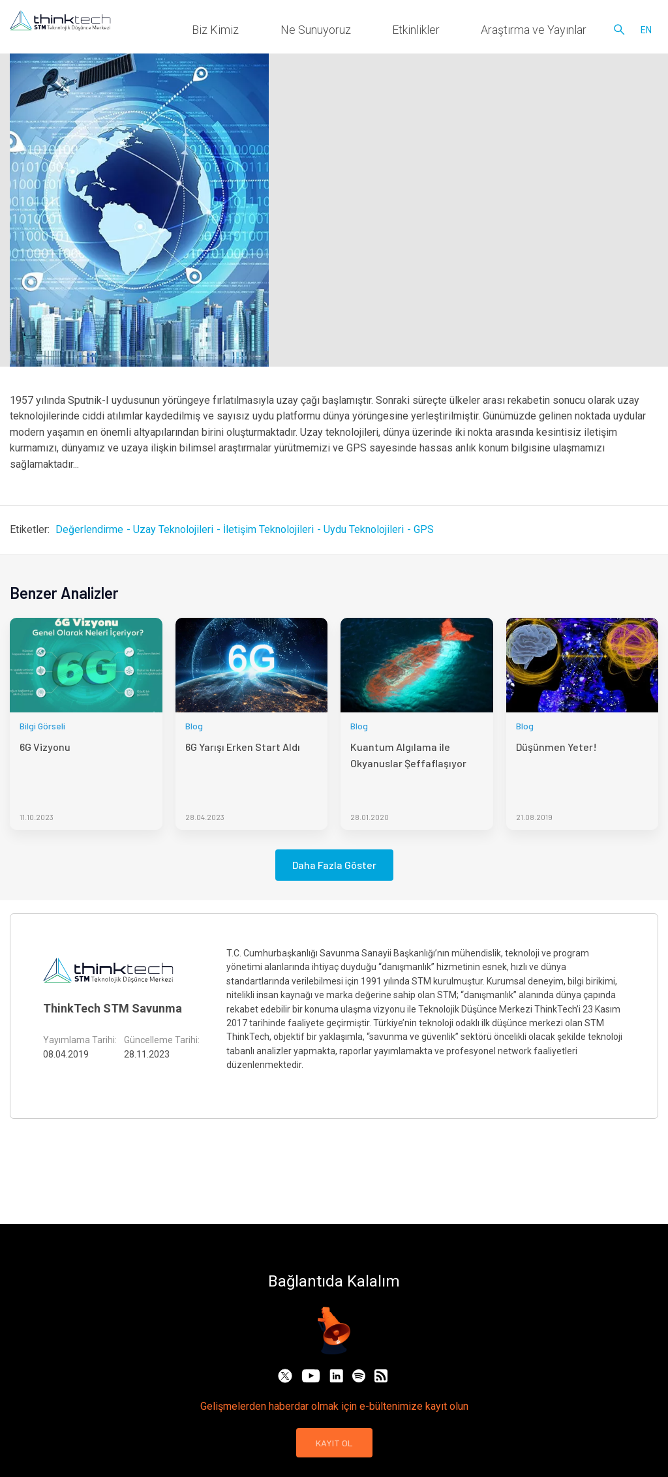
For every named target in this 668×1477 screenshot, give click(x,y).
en (646, 32)
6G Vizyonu (45, 746)
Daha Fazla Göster (334, 865)
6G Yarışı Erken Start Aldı (242, 746)
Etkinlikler (466, 32)
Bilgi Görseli (42, 725)
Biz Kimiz (326, 32)
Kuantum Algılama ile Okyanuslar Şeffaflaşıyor (408, 754)
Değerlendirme (89, 529)
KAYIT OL (334, 1442)
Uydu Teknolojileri (364, 529)
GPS (424, 529)
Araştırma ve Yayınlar (552, 32)
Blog (194, 725)
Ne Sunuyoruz (396, 32)
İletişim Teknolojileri (268, 529)
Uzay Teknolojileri (173, 529)
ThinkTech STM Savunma (112, 1008)
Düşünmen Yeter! (556, 746)
